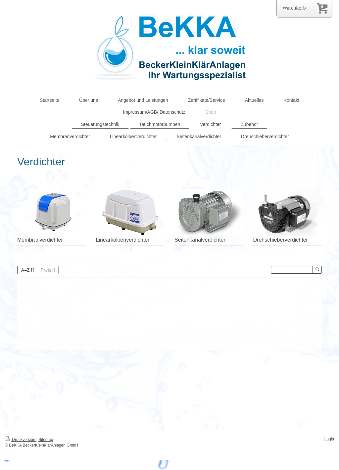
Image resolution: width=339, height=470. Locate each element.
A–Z (27, 270)
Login (329, 439)
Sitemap (45, 439)
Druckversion (20, 439)
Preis (48, 270)
